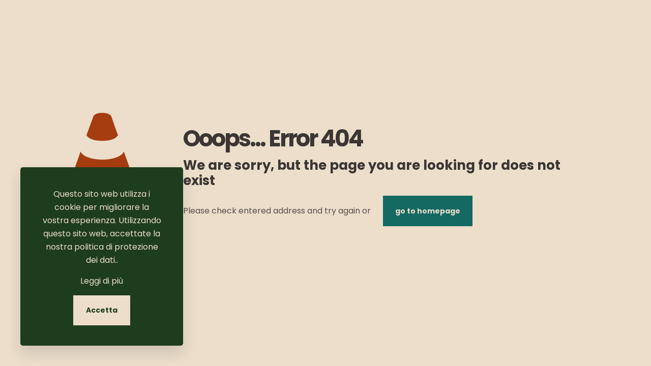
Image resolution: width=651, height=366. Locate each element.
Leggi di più (101, 281)
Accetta (101, 310)
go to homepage (427, 211)
